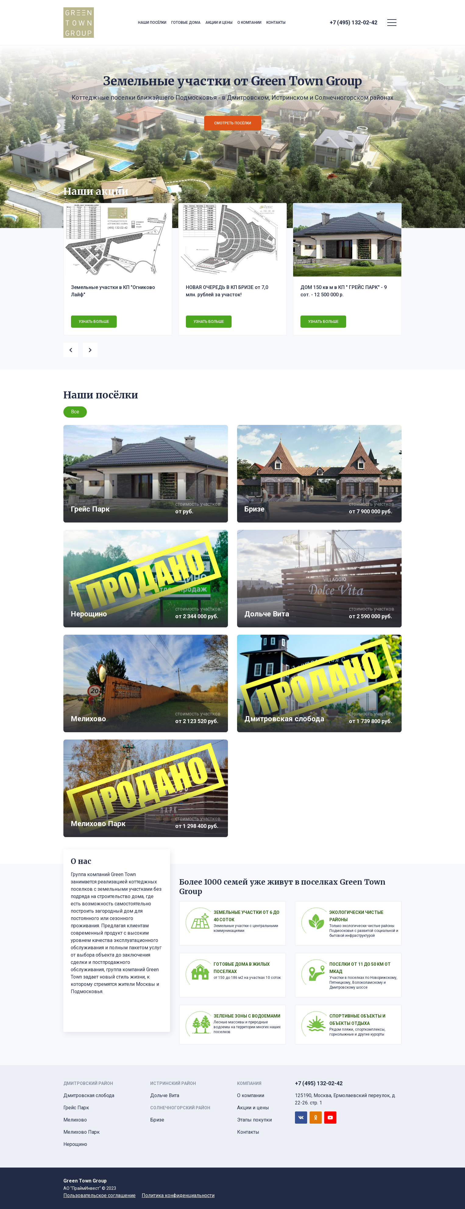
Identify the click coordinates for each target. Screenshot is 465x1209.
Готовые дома (186, 22)
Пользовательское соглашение (99, 1195)
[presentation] (73, 348)
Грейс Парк (76, 1108)
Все (75, 412)
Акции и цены (218, 22)
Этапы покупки (254, 1120)
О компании (249, 22)
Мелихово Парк (81, 1132)
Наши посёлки (152, 22)
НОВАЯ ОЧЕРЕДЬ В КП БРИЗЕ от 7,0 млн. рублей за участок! (227, 291)
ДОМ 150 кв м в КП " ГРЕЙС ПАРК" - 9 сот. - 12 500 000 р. (343, 291)
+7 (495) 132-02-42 (353, 22)
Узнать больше (94, 321)
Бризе (157, 1120)
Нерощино (75, 1144)
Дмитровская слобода (88, 1095)
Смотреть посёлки (232, 123)
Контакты (276, 22)
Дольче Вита (164, 1095)
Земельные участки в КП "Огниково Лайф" (113, 291)
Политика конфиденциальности (178, 1195)
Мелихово (75, 1120)
